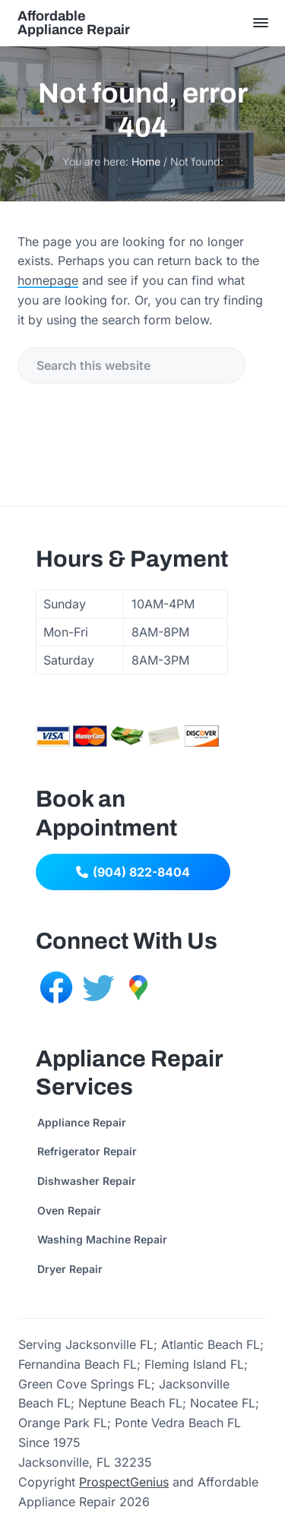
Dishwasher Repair (86, 1180)
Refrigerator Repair (87, 1151)
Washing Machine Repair (102, 1239)
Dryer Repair (70, 1268)
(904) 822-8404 (133, 872)
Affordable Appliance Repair (73, 22)
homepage (47, 280)
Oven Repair (69, 1210)
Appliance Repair (81, 1122)
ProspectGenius (124, 1482)
